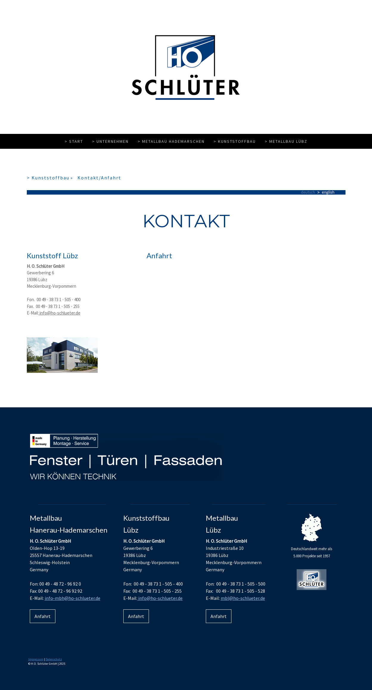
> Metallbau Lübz (286, 141)
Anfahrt (43, 616)
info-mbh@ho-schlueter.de (72, 598)
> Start (74, 141)
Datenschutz (54, 659)
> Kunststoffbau (235, 141)
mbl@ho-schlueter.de (243, 598)
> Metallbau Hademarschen (171, 141)
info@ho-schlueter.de (59, 313)
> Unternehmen (110, 141)
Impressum (35, 659)
